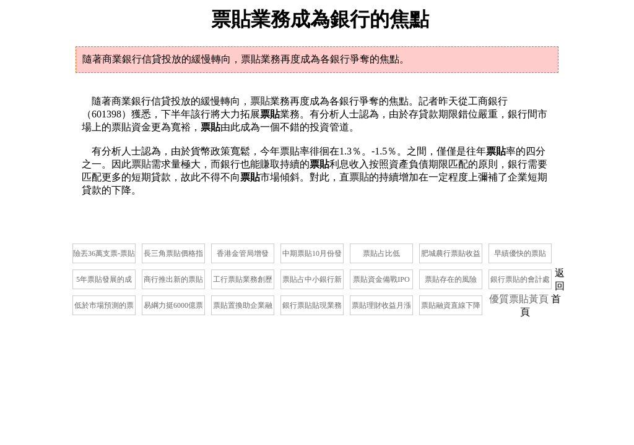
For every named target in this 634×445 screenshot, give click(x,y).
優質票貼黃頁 (519, 299)
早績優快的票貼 (520, 253)
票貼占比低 (381, 253)
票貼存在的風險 (451, 279)
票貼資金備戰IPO (381, 279)
